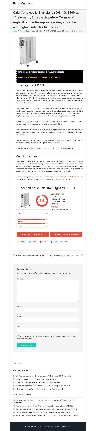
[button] (80, 4)
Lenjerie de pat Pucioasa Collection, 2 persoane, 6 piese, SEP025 (50, 406)
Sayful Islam (66, 426)
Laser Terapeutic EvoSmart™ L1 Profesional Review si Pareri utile (46, 412)
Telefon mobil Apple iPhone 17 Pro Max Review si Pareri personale (40, 389)
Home (15, 31)
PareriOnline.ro (23, 3)
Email (19, 316)
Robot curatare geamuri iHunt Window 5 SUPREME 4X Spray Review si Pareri (43, 386)
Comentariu (21, 279)
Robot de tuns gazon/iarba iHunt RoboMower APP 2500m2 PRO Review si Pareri (44, 376)
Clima (21, 31)
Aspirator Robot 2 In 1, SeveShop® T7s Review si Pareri (36, 379)
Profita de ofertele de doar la (39, 77)
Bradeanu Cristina (22, 409)
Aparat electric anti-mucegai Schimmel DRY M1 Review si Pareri (38, 382)
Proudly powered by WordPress (36, 426)
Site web (20, 326)
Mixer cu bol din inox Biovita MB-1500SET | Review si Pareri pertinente (52, 416)
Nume (19, 306)
